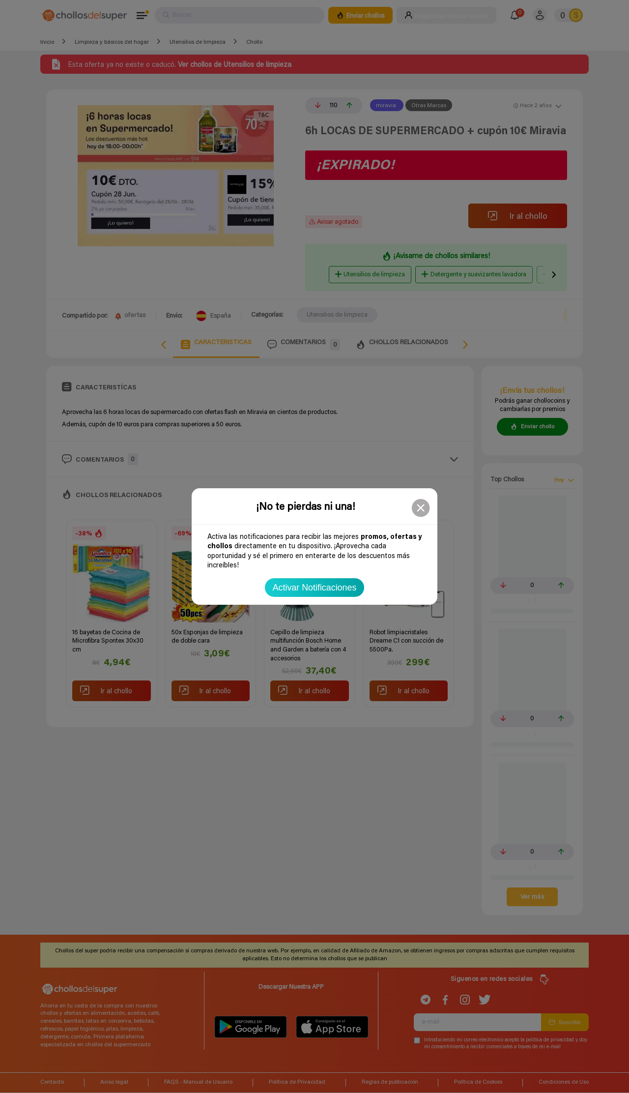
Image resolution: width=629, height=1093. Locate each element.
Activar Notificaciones (315, 587)
